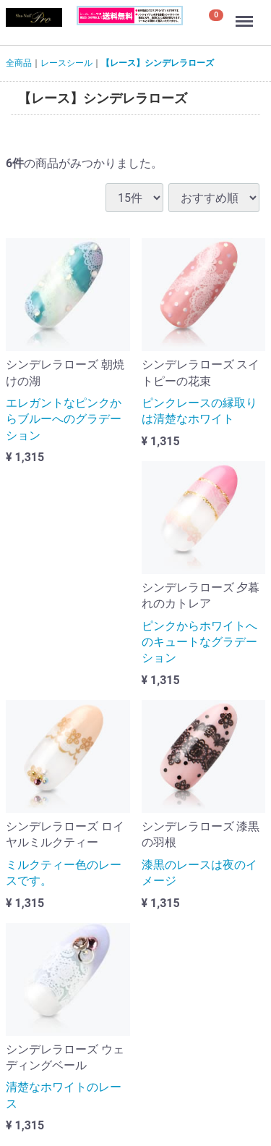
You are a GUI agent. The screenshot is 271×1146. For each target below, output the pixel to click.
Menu (245, 14)
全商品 (19, 63)
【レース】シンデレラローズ (157, 63)
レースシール (66, 63)
